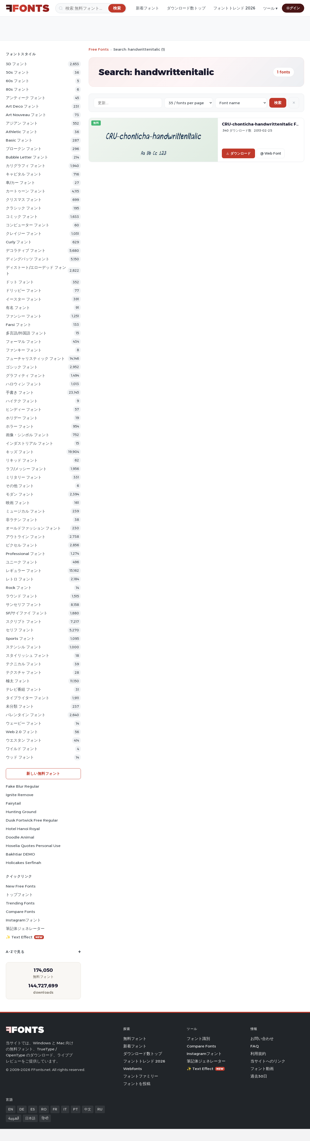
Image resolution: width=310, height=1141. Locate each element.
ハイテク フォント (22, 401)
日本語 (30, 1118)
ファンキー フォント (24, 350)
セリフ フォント (20, 630)
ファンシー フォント (24, 316)
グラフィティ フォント (26, 375)
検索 (277, 102)
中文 (87, 1109)
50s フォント (17, 72)
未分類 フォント (20, 706)
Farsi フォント (18, 324)
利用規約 (258, 1053)
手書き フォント (20, 392)
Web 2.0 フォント (22, 731)
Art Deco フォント (22, 106)
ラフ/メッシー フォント (26, 469)
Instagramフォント (23, 920)
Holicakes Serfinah (23, 862)
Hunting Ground (21, 811)
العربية (13, 1118)
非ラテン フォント (22, 519)
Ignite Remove (19, 794)
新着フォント (147, 8)
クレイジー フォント (24, 233)
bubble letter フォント (27, 157)
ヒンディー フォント (24, 409)
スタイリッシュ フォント (27, 655)
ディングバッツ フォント (27, 259)
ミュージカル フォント (26, 511)
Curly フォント (19, 242)
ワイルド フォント (22, 748)
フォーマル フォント (24, 341)
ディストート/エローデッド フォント (36, 270)
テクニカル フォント (24, 664)
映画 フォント (18, 502)
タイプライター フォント (27, 698)
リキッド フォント (22, 460)
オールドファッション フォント (33, 528)
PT (75, 1109)
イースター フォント (24, 299)
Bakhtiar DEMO (20, 854)
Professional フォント (26, 553)
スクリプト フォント (24, 621)
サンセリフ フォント (24, 604)
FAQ (254, 1046)
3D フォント (17, 64)
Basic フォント (19, 140)
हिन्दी (45, 1118)
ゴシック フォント (22, 367)
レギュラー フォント (24, 570)
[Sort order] (241, 103)
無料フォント (135, 1038)
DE (21, 1109)
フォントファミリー (140, 1076)
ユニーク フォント (22, 562)
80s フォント (17, 89)
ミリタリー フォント (24, 477)
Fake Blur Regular (22, 786)
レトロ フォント (20, 579)
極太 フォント (18, 681)
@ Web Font (270, 153)
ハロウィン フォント (24, 384)
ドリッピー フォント (24, 290)
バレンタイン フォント (26, 715)
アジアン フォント (22, 123)
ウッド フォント (20, 757)
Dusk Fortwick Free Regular (32, 820)
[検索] (91, 8)
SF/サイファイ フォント (26, 613)
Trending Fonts (20, 903)
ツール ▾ (270, 8)
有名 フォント (18, 307)
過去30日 (258, 1076)
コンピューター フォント (27, 225)
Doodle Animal (20, 837)
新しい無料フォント (43, 773)
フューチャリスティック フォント (35, 358)
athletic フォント (22, 131)
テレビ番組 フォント (24, 689)
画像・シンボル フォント (27, 435)
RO (43, 1109)
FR (55, 1109)
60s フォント (17, 81)
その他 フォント (20, 485)
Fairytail (13, 803)
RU (99, 1109)
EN (10, 1109)
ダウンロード (238, 153)
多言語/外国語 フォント (26, 333)
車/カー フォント (20, 182)
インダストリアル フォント (29, 443)
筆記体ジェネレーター (25, 928)
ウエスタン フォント (24, 740)
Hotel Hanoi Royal (23, 828)
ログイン (293, 8)
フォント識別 (198, 1038)
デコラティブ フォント (26, 250)
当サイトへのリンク (267, 1061)
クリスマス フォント (24, 199)
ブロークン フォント (24, 148)
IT (65, 1109)
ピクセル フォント (22, 545)
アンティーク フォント (26, 97)
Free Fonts (99, 49)
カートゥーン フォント (26, 191)
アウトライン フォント (26, 536)
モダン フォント (20, 494)
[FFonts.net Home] (27, 8)
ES (33, 1109)
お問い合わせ (262, 1038)
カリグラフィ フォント (26, 165)
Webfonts (132, 1068)
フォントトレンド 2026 (234, 8)
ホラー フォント (20, 426)
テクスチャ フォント (24, 672)
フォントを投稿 (136, 1083)
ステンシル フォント (24, 647)
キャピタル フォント (24, 174)
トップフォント (19, 894)
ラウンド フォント (22, 596)
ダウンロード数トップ (186, 8)
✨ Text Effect (25, 937)
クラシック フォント (24, 208)
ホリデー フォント (22, 418)
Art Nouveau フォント (26, 114)
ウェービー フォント (24, 723)
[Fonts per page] (188, 103)
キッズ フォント (20, 452)
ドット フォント (20, 282)
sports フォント (20, 638)
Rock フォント (19, 587)
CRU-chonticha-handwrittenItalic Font (262, 124)
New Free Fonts (21, 886)
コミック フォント (22, 216)
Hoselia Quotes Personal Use (33, 845)
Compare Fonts (20, 911)
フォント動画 (262, 1068)
